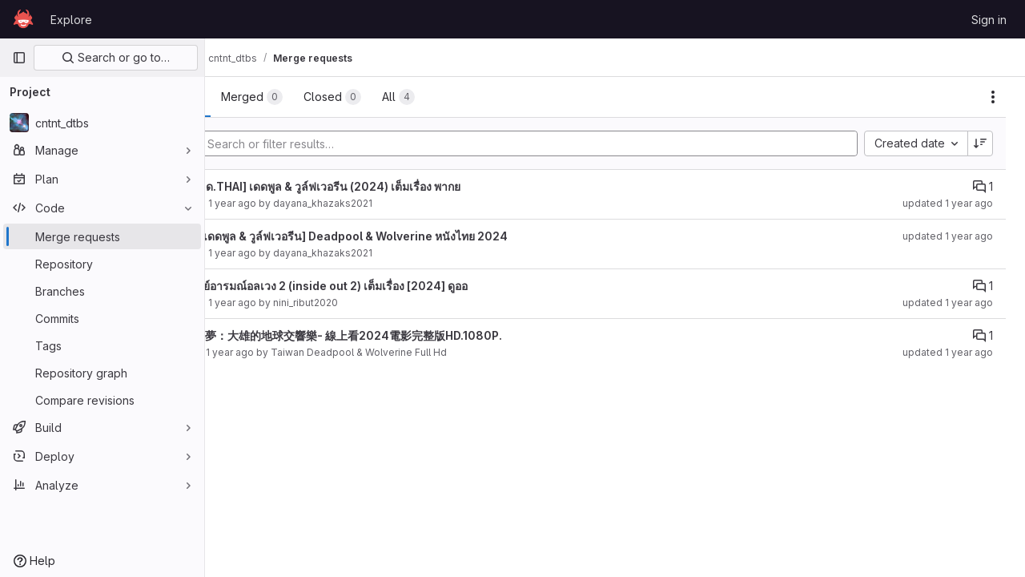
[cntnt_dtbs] (102, 122)
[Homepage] (23, 19)
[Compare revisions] (102, 400)
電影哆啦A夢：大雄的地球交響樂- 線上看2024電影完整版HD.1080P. (411, 335)
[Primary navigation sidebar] (19, 58)
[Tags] (102, 345)
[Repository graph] (102, 372)
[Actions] (993, 97)
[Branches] (102, 291)
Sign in (989, 19)
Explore (71, 19)
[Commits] (102, 318)
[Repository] (102, 263)
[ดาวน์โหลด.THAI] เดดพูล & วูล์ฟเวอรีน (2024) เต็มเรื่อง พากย (391, 186)
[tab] (259, 97)
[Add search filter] (574, 143)
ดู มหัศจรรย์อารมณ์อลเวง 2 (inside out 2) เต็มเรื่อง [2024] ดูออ (394, 286)
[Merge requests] (102, 236)
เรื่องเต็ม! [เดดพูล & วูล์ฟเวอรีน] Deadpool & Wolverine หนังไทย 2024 (414, 236)
